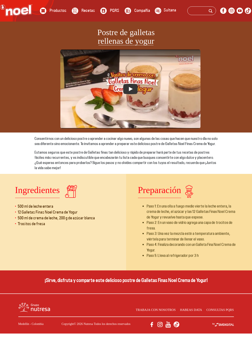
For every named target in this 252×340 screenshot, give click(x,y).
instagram (231, 11)
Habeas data (186, 310)
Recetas (88, 10)
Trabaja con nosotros (147, 310)
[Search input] (208, 11)
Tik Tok (248, 11)
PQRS (114, 10)
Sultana (170, 9)
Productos (58, 10)
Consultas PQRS (218, 310)
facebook (223, 11)
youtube (239, 11)
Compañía (142, 10)
